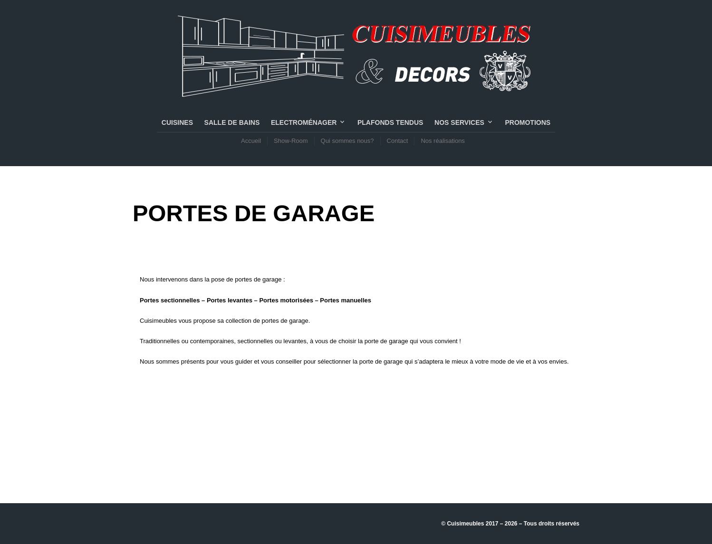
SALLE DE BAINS (232, 122)
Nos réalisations (443, 140)
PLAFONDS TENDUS (390, 122)
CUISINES (177, 122)
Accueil (251, 140)
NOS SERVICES (459, 122)
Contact (397, 140)
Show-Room (291, 140)
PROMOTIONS (527, 122)
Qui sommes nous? (347, 140)
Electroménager (304, 122)
